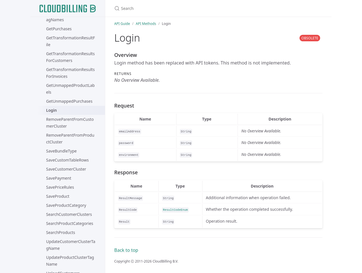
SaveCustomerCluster (66, 169)
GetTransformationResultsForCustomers (70, 57)
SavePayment (58, 178)
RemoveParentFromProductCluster (70, 138)
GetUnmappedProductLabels (70, 89)
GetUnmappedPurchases (69, 101)
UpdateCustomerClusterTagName (70, 245)
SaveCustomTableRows (67, 160)
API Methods (146, 23)
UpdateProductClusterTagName (70, 261)
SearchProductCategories (69, 223)
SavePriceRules (60, 187)
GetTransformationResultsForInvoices (70, 73)
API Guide (122, 23)
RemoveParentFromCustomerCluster (70, 123)
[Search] (181, 8)
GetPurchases (59, 28)
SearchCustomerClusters (69, 214)
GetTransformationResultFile (70, 41)
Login (51, 110)
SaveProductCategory (66, 205)
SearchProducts (60, 232)
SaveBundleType (61, 151)
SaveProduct (57, 196)
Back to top (126, 250)
